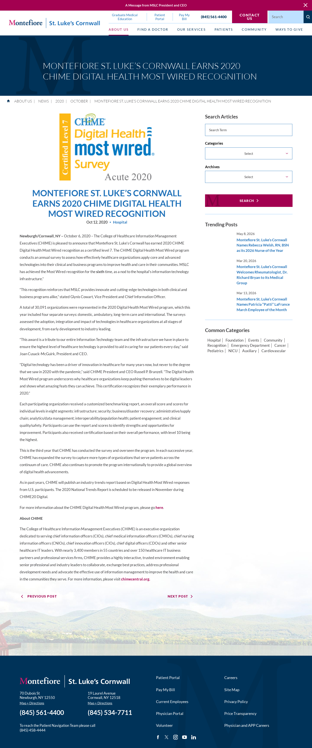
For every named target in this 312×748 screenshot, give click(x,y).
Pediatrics (215, 351)
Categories (214, 143)
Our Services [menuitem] (191, 29)
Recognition (216, 345)
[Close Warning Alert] (305, 5)
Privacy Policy (236, 701)
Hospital (214, 340)
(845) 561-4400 (214, 17)
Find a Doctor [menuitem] (152, 29)
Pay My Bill (165, 689)
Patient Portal (168, 677)
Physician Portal (169, 713)
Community (273, 340)
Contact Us (250, 17)
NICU (232, 351)
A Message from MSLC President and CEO (156, 5)
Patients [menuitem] (224, 29)
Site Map (231, 689)
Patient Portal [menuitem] (159, 17)
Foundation (235, 340)
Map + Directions (32, 703)
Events (253, 340)
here (159, 507)
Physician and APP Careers (246, 725)
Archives (212, 167)
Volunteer (164, 725)
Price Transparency (240, 713)
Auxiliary (249, 351)
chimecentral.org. (135, 579)
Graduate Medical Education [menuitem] (125, 17)
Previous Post (42, 596)
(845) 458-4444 (32, 730)
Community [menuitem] (254, 29)
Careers (230, 677)
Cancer (280, 345)
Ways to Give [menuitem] (289, 29)
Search (247, 201)
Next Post (178, 596)
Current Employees (172, 701)
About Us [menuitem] (119, 29)
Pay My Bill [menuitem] (184, 17)
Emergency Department (250, 345)
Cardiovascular (273, 351)
